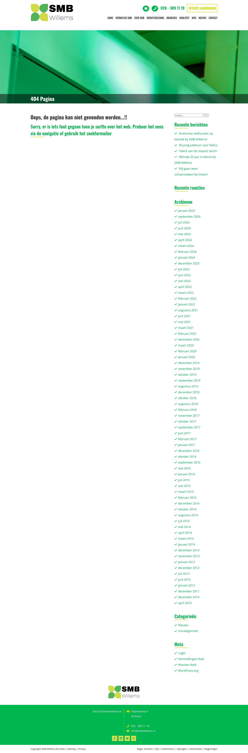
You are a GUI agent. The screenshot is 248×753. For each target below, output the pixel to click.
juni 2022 (184, 275)
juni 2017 (184, 433)
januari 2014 (186, 544)
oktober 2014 (187, 509)
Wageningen (210, 748)
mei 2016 (184, 468)
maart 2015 (186, 492)
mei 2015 (184, 486)
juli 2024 (184, 222)
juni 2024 (184, 228)
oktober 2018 (187, 398)
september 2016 (189, 462)
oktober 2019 (187, 375)
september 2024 (189, 216)
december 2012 (188, 568)
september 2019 (189, 380)
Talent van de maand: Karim (198, 151)
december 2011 (188, 591)
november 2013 (189, 556)
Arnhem (148, 748)
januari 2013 (186, 562)
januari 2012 (186, 585)
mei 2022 (184, 281)
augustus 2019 (188, 386)
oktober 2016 (187, 456)
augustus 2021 (188, 310)
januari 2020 (186, 357)
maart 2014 (186, 538)
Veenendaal (195, 748)
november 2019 (189, 369)
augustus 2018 (188, 404)
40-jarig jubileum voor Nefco (198, 145)
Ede (157, 748)
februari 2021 (187, 334)
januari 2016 (186, 474)
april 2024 (185, 240)
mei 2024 (184, 234)
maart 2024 (186, 246)
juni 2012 (184, 579)
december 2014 (188, 503)
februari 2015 (187, 497)
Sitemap (71, 748)
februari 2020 (187, 351)
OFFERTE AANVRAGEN (202, 8)
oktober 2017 (187, 421)
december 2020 (188, 339)
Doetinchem (167, 748)
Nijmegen (182, 748)
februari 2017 (187, 439)
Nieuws (183, 625)
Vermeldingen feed (191, 659)
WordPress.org (188, 670)
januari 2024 (186, 257)
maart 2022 (186, 293)
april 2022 (185, 287)
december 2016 (188, 451)
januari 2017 (186, 445)
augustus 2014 (188, 515)
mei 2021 (184, 322)
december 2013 (188, 550)
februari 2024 (187, 252)
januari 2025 (186, 211)
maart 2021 (186, 328)
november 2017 (189, 415)
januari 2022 (186, 304)
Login (182, 653)
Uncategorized (188, 631)
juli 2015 (184, 480)
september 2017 (189, 427)
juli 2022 (184, 269)
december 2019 (188, 363)
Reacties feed (187, 665)
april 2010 (185, 603)
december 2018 (188, 392)
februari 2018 (187, 410)
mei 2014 (184, 527)
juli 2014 (184, 521)
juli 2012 (184, 574)
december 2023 (188, 263)
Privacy (82, 748)
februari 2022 (187, 298)
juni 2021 (184, 316)
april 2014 (185, 533)
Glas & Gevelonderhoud (106, 711)
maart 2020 (186, 345)
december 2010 (188, 597)
